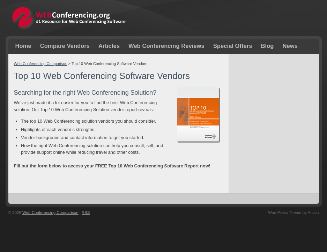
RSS (86, 212)
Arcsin (313, 212)
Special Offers (232, 46)
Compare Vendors (65, 46)
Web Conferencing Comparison (40, 64)
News (289, 46)
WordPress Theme (285, 212)
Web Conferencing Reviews (166, 46)
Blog (267, 46)
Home (23, 46)
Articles (109, 46)
